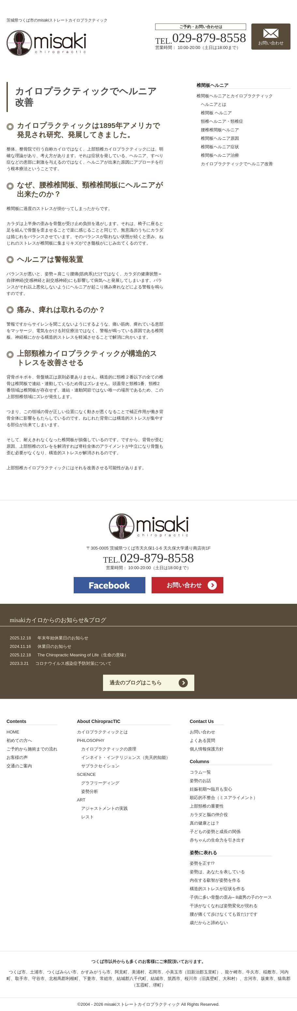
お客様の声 (17, 757)
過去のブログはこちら (136, 682)
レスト (87, 816)
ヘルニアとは (213, 104)
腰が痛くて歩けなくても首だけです (224, 914)
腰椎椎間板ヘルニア (220, 129)
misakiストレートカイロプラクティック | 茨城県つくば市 (46, 43)
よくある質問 (202, 740)
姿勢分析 (89, 791)
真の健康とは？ (204, 823)
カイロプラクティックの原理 (108, 748)
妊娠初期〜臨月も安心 (211, 789)
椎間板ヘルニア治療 (220, 155)
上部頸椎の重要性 (207, 806)
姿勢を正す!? (202, 863)
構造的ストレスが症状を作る (217, 888)
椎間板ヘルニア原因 (220, 138)
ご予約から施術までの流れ (32, 748)
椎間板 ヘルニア (216, 112)
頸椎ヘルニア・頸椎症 (222, 121)
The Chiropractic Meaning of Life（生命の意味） (69, 654)
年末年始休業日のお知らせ (49, 637)
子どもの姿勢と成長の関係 (215, 831)
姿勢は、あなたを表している (217, 871)
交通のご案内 (19, 765)
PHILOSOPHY (91, 740)
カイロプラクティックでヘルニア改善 (237, 163)
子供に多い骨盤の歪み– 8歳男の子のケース (231, 897)
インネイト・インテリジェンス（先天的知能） (125, 757)
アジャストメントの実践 (104, 808)
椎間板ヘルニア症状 (220, 146)
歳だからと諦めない (209, 922)
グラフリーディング (100, 782)
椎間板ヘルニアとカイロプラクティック (235, 95)
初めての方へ (19, 740)
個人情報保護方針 (207, 748)
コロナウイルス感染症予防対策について (60, 663)
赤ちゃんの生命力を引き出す (217, 840)
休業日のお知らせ (40, 646)
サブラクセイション (100, 765)
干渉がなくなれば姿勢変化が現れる (224, 905)
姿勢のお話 (200, 780)
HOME (13, 732)
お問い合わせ (271, 42)
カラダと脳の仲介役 (209, 814)
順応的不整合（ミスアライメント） (224, 797)
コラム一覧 (200, 772)
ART (81, 799)
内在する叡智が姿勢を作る (215, 880)
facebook (109, 585)
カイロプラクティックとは (102, 732)
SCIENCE (86, 774)
